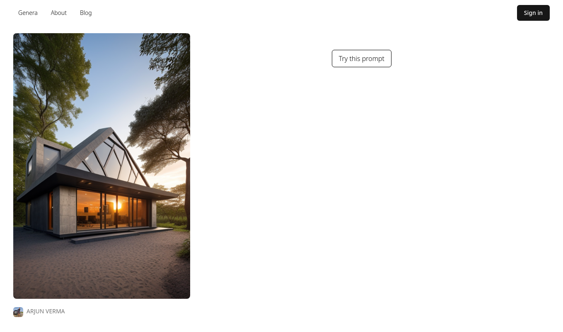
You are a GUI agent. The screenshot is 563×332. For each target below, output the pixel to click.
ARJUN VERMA (46, 311)
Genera (28, 13)
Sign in (533, 13)
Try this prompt (361, 58)
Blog (86, 13)
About (59, 13)
